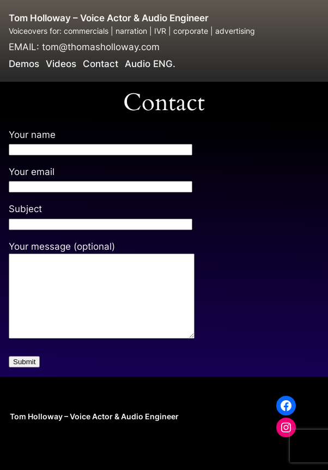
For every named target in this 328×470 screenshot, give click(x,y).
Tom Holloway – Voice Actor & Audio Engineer (109, 18)
